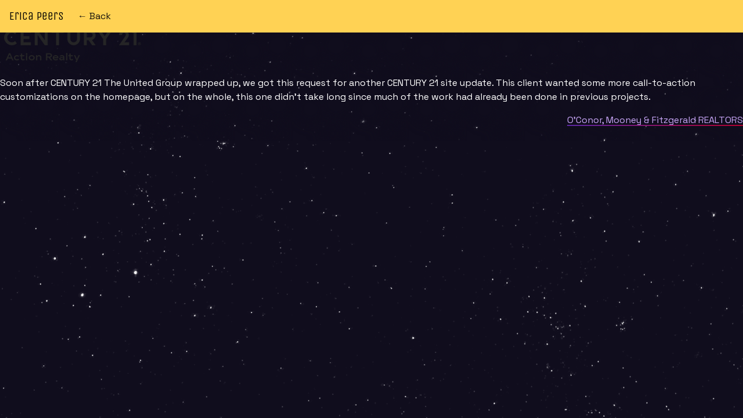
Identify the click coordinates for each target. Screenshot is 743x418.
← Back (94, 16)
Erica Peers (36, 16)
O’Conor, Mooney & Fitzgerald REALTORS (655, 120)
